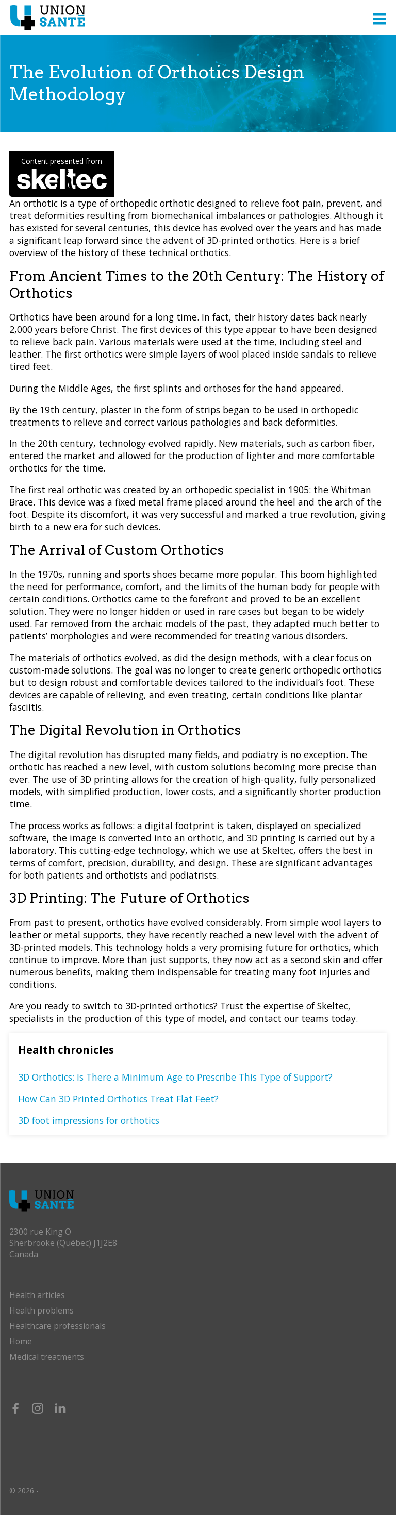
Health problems (41, 1310)
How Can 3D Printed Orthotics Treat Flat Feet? (118, 1098)
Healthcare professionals (57, 1326)
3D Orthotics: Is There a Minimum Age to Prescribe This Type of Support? (175, 1077)
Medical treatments (46, 1356)
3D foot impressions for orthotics (88, 1120)
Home (20, 1341)
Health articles (37, 1295)
